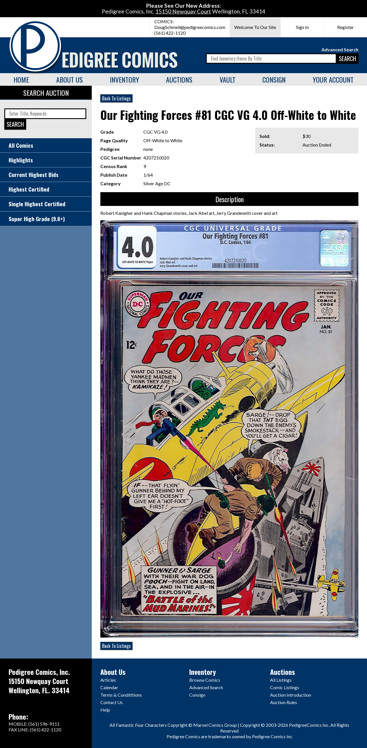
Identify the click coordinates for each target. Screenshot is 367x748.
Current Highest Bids (33, 174)
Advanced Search (339, 49)
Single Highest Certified (37, 204)
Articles (108, 680)
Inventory (124, 79)
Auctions (179, 79)
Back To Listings (116, 98)
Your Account (333, 79)
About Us (69, 79)
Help (105, 709)
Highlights (21, 160)
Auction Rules (283, 702)
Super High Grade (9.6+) (37, 219)
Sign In (302, 27)
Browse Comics (204, 680)
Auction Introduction (290, 695)
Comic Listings (284, 687)
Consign (274, 79)
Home (21, 79)
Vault (227, 79)
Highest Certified (29, 189)
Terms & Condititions (121, 695)
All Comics (21, 145)
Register (345, 27)
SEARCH (347, 58)
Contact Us (111, 702)
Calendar (109, 687)
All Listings (281, 680)
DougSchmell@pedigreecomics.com (189, 27)
